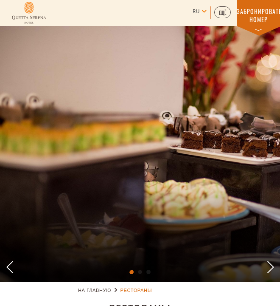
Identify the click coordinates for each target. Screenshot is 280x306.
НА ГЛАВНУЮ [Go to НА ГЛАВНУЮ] (94, 291)
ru (196, 11)
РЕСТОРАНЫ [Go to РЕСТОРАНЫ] (136, 291)
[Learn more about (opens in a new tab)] (29, 13)
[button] (222, 12)
